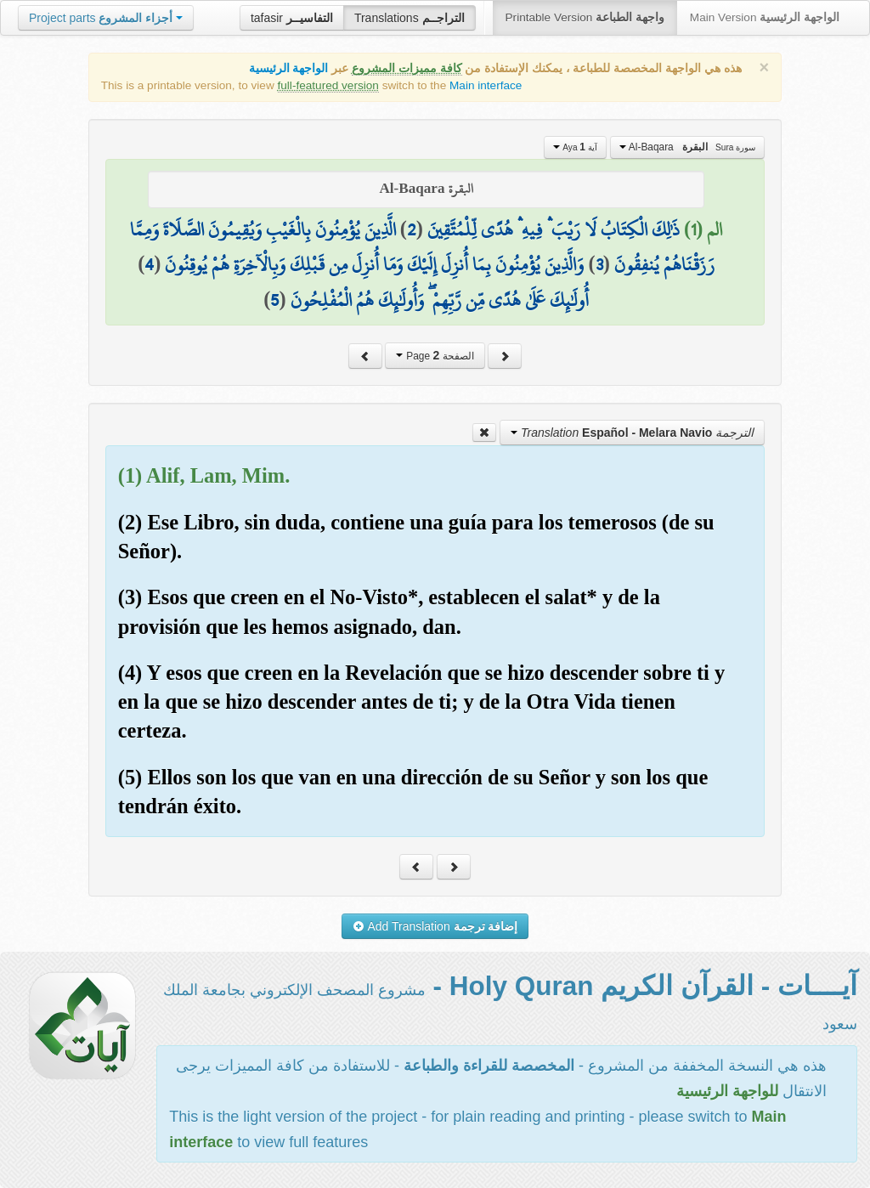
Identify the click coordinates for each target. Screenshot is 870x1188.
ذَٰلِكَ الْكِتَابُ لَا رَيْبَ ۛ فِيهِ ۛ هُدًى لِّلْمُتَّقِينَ (553, 229)
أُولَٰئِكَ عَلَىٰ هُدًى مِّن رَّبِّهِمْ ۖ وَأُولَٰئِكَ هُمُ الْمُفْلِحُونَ (440, 300)
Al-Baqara (687, 147)
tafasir (292, 18)
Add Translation (435, 926)
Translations (409, 18)
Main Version (764, 17)
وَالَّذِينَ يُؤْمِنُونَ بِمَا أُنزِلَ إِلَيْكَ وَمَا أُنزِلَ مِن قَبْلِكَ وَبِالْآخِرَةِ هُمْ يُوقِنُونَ (374, 264)
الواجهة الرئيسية (289, 68)
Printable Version (585, 17)
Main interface (485, 85)
